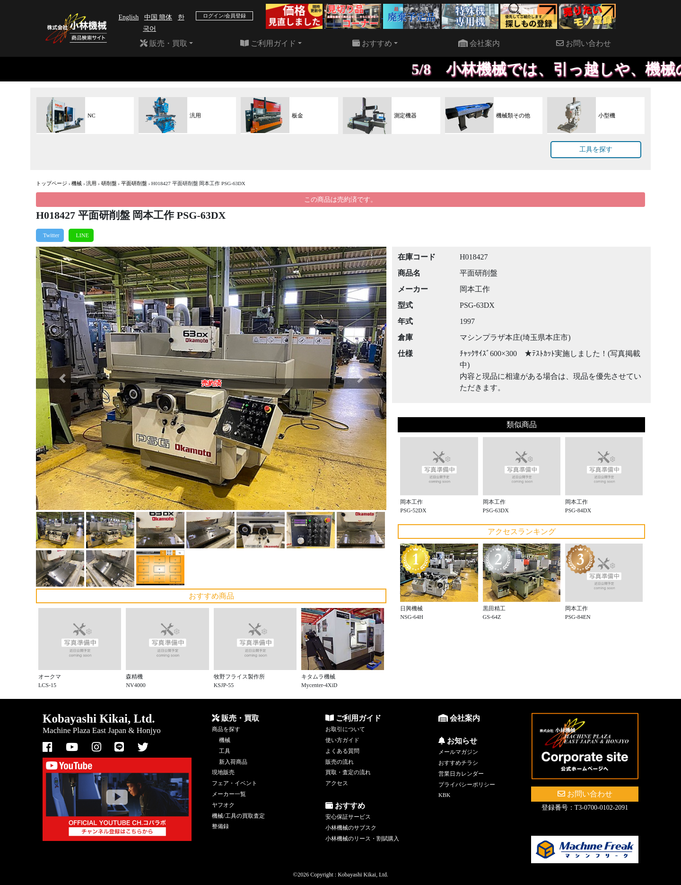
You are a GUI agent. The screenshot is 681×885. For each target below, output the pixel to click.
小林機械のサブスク (350, 827)
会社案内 (479, 43)
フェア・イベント (234, 783)
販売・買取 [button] (163, 43)
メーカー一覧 (229, 794)
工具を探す (595, 149)
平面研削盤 (134, 183)
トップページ (51, 183)
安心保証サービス (348, 816)
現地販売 (223, 772)
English (128, 17)
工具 (224, 751)
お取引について (345, 729)
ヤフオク (223, 805)
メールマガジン (458, 752)
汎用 (91, 183)
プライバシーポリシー (466, 784)
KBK (444, 795)
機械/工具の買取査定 (238, 816)
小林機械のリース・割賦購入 (362, 838)
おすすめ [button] (372, 43)
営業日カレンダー (461, 773)
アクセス (336, 783)
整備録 (220, 826)
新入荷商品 (233, 762)
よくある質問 (342, 751)
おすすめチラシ (458, 763)
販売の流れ (339, 762)
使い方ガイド (342, 740)
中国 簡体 (158, 17)
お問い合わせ (583, 43)
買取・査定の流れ (348, 772)
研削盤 (109, 183)
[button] (62, 378)
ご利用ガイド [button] (268, 43)
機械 (76, 183)
